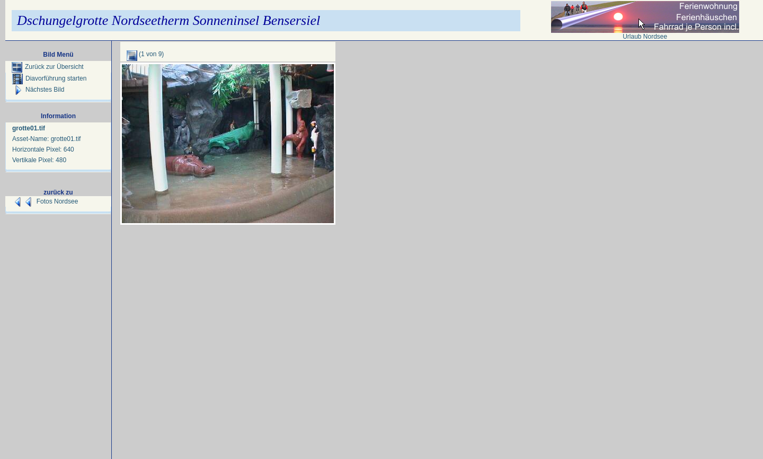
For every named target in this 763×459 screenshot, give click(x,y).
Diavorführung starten (49, 78)
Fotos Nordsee (57, 201)
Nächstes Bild (38, 89)
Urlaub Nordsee (645, 36)
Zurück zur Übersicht (48, 66)
